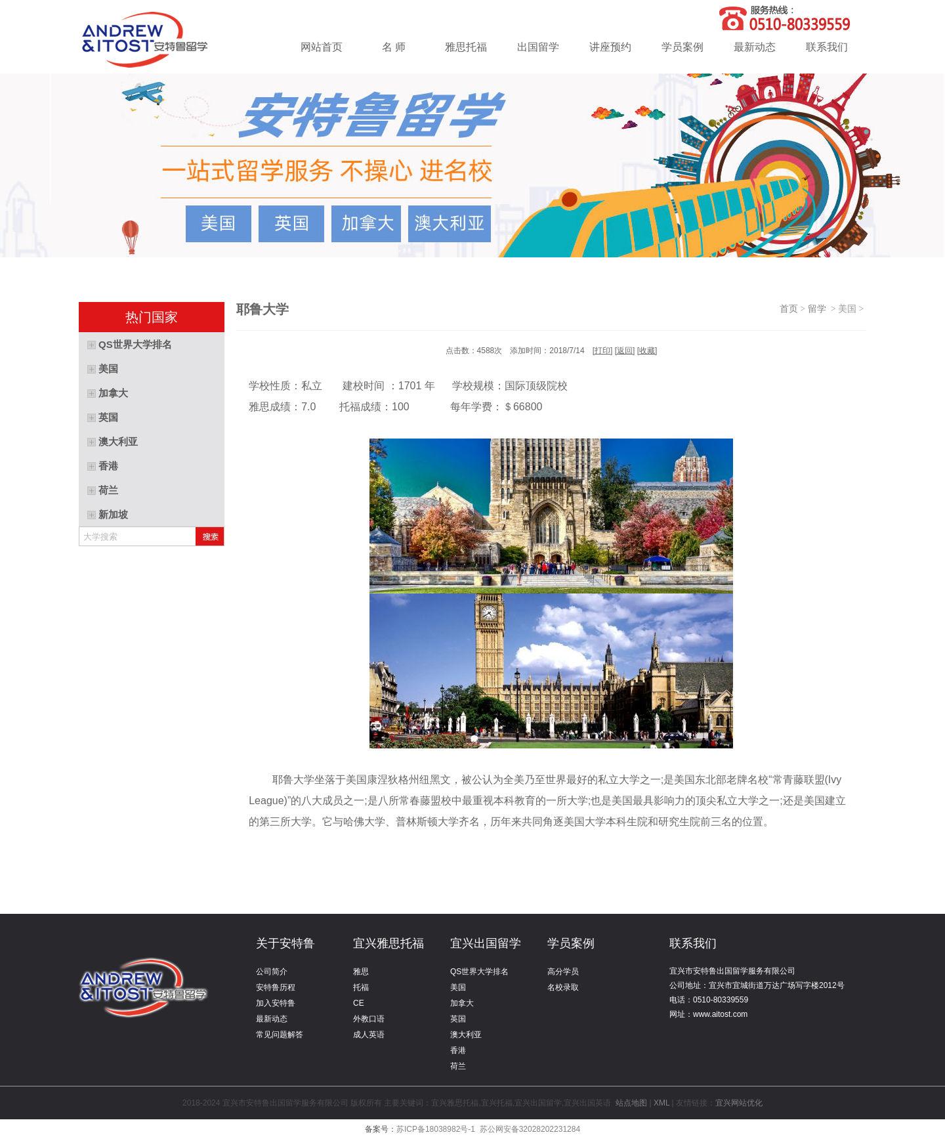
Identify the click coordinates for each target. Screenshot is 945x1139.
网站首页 (322, 47)
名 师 (394, 47)
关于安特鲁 (285, 943)
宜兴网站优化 (739, 1102)
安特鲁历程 (275, 987)
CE (358, 1003)
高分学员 (563, 971)
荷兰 (458, 1066)
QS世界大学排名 (479, 971)
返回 (625, 350)
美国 (458, 987)
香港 (458, 1050)
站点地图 (632, 1102)
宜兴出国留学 (485, 943)
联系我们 (827, 47)
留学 (819, 309)
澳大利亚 (466, 1034)
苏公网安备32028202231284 (530, 1129)
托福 (361, 987)
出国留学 (538, 47)
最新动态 (755, 47)
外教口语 (369, 1018)
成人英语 (369, 1034)
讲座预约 (610, 47)
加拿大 (462, 1003)
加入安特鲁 (275, 1003)
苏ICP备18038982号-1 (435, 1129)
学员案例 (683, 47)
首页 (789, 309)
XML (661, 1102)
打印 (602, 350)
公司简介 (271, 971)
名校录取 (563, 987)
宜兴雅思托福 (388, 943)
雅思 (361, 971)
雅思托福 (466, 47)
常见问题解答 (279, 1034)
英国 (458, 1018)
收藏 (647, 350)
